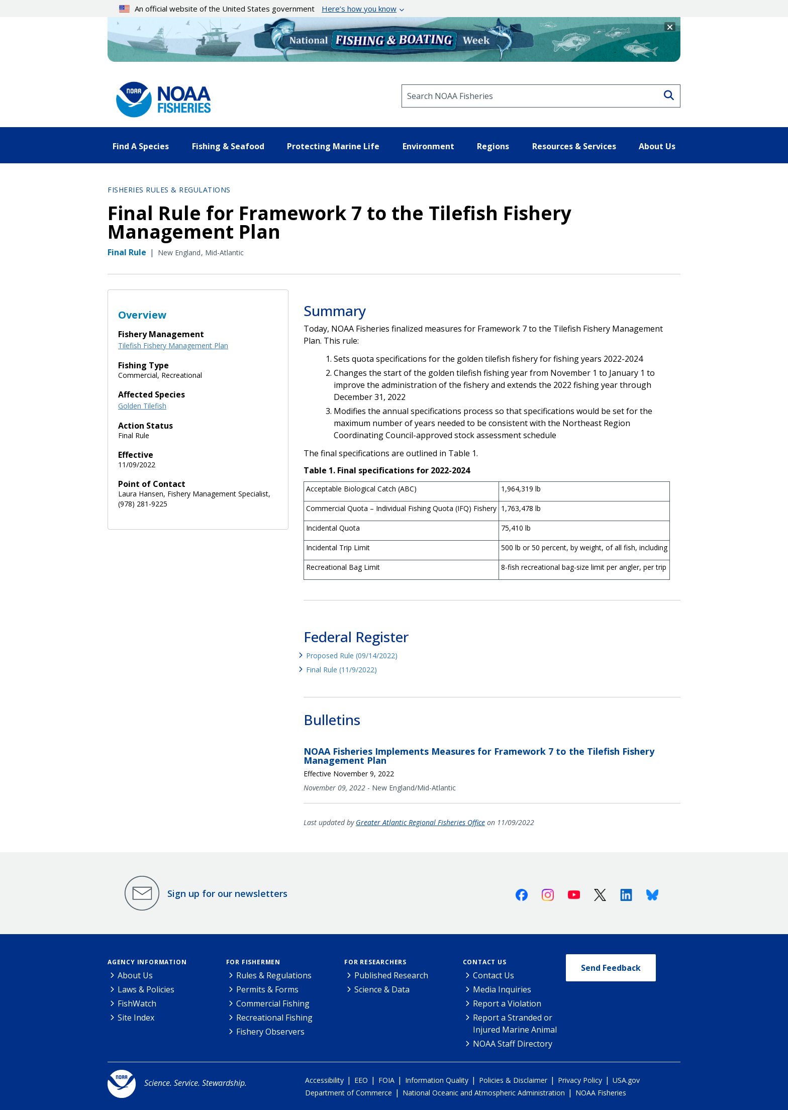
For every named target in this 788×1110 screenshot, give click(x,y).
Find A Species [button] (141, 146)
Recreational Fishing (274, 1017)
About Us (135, 975)
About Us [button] (657, 146)
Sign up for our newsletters (227, 893)
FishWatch (137, 1003)
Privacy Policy (580, 1080)
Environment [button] (428, 146)
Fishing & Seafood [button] (228, 146)
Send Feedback (611, 967)
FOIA (386, 1080)
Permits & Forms (267, 989)
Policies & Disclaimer (513, 1080)
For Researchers (375, 962)
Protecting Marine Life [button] (333, 146)
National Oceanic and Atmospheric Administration (484, 1092)
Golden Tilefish (142, 406)
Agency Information (147, 962)
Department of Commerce (348, 1092)
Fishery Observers (270, 1031)
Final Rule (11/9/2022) (341, 669)
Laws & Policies (146, 989)
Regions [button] (493, 146)
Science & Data (382, 989)
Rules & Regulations (274, 975)
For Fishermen (253, 962)
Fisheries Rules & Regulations (169, 189)
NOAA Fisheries (600, 1092)
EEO (361, 1080)
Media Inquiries (502, 989)
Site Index (136, 1017)
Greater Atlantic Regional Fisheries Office (420, 822)
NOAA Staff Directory (512, 1043)
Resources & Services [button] (574, 146)
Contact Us (485, 962)
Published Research (391, 975)
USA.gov (626, 1080)
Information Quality (436, 1080)
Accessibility (324, 1080)
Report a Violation (507, 1003)
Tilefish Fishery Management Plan (173, 345)
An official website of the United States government (258, 9)
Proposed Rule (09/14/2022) (352, 655)
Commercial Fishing (273, 1003)
